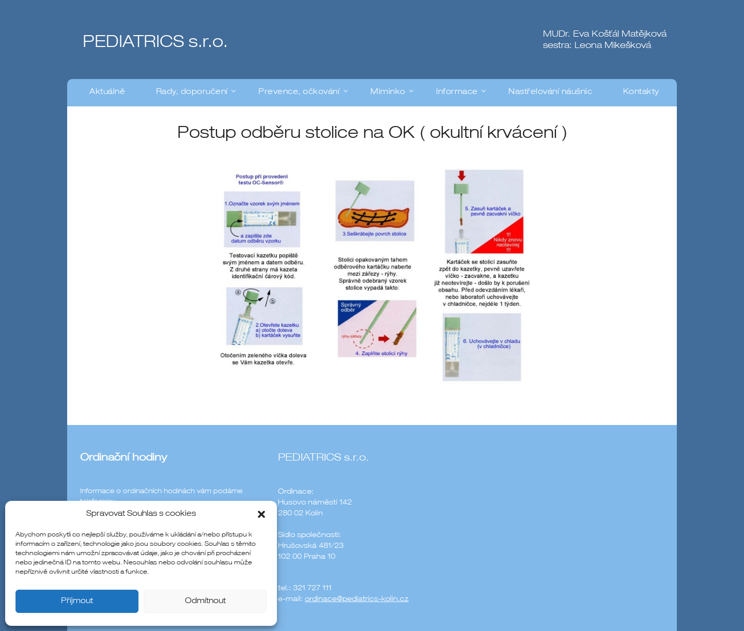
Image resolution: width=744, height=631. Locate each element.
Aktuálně (107, 92)
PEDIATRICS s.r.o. (155, 43)
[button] (261, 514)
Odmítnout (205, 601)
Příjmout (77, 601)
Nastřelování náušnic (550, 92)
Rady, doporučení (192, 92)
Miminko (388, 92)
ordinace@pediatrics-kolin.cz (357, 599)
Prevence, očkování (298, 92)
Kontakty (641, 92)
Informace (457, 92)
